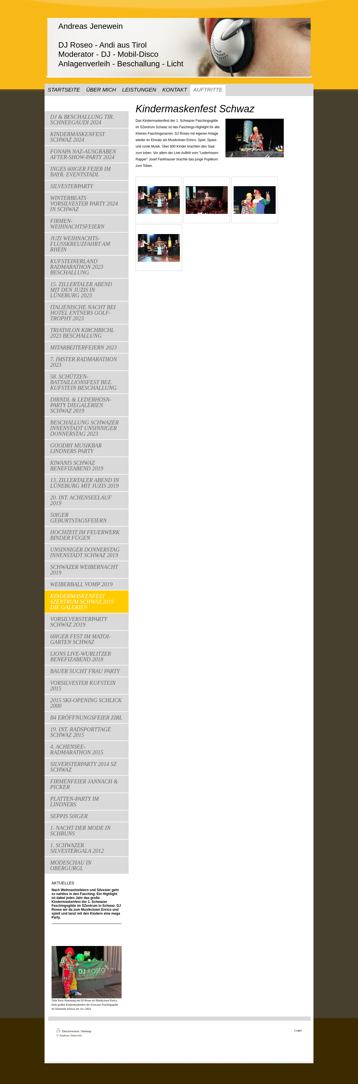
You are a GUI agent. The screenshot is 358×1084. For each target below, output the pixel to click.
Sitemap (86, 1031)
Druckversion (68, 1031)
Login (298, 1030)
